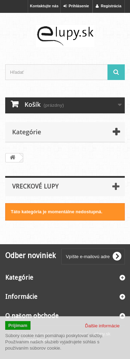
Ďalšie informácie (102, 325)
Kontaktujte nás (44, 6)
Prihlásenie (76, 6)
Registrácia (108, 6)
